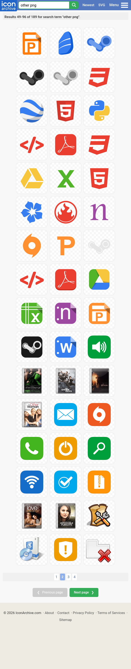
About (49, 613)
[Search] (74, 5)
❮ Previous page (50, 592)
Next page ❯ (84, 592)
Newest (88, 5)
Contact (63, 613)
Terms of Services (111, 613)
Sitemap (65, 620)
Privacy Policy (83, 613)
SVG (101, 5)
